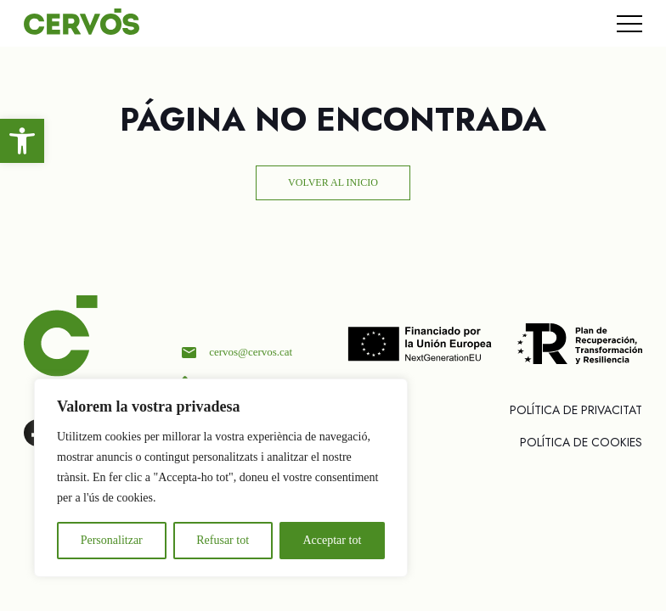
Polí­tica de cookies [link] (581, 442)
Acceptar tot (331, 540)
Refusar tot (222, 540)
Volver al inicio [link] (333, 182)
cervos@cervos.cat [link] (250, 351)
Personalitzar (112, 540)
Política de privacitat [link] (576, 409)
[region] (221, 477)
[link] (22, 141)
